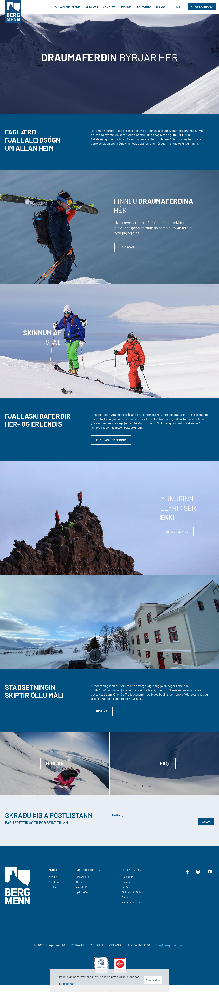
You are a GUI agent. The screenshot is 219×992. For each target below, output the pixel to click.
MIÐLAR (54, 870)
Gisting (101, 711)
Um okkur (127, 876)
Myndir (53, 876)
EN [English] (176, 6)
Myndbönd (55, 881)
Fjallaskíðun (82, 876)
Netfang (117, 815)
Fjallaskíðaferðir (111, 440)
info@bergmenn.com (170, 945)
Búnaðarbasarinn (132, 902)
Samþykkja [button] (153, 980)
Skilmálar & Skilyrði (133, 892)
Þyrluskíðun (82, 892)
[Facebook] (187, 872)
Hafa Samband (202, 6)
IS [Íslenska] (182, 6)
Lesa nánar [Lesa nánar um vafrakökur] (66, 984)
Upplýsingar (131, 870)
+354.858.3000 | (143, 945)
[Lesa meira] (109, 518)
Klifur (78, 881)
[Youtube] (210, 872)
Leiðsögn (127, 247)
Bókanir (126, 881)
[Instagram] (198, 872)
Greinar (53, 887)
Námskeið (81, 887)
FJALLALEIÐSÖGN (87, 870)
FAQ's (125, 887)
